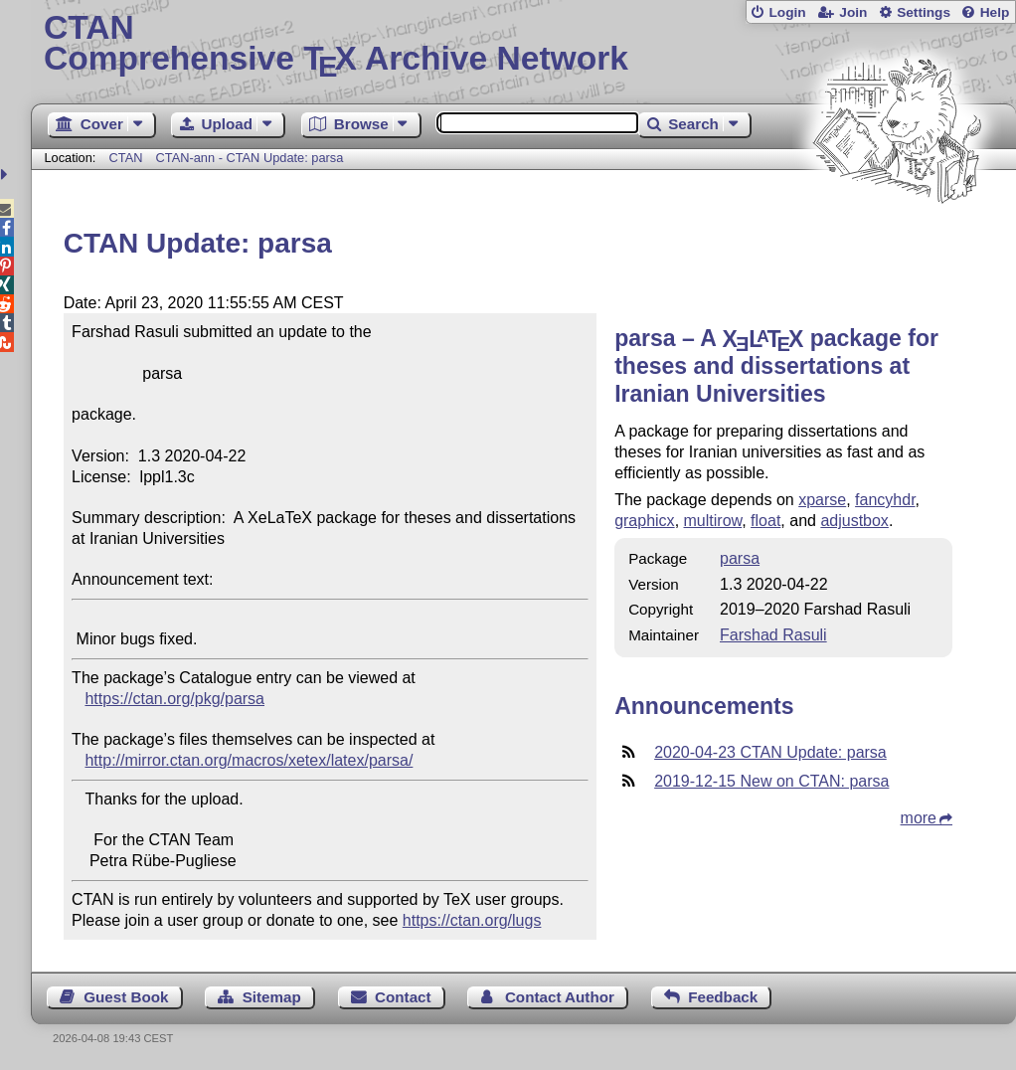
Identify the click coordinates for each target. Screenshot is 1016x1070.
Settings (923, 12)
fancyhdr (885, 499)
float (765, 520)
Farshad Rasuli (773, 634)
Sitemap (272, 996)
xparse (822, 499)
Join (853, 12)
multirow (713, 520)
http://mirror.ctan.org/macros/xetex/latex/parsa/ (249, 760)
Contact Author (559, 996)
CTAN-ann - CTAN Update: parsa (250, 157)
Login (786, 12)
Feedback (723, 996)
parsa (740, 558)
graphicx (644, 520)
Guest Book (126, 996)
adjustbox (854, 520)
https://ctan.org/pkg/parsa (174, 698)
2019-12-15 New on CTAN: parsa (771, 781)
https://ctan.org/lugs (472, 920)
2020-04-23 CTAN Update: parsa (770, 752)
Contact (403, 996)
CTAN (126, 157)
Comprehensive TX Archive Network (523, 45)
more (918, 817)
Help (995, 12)
